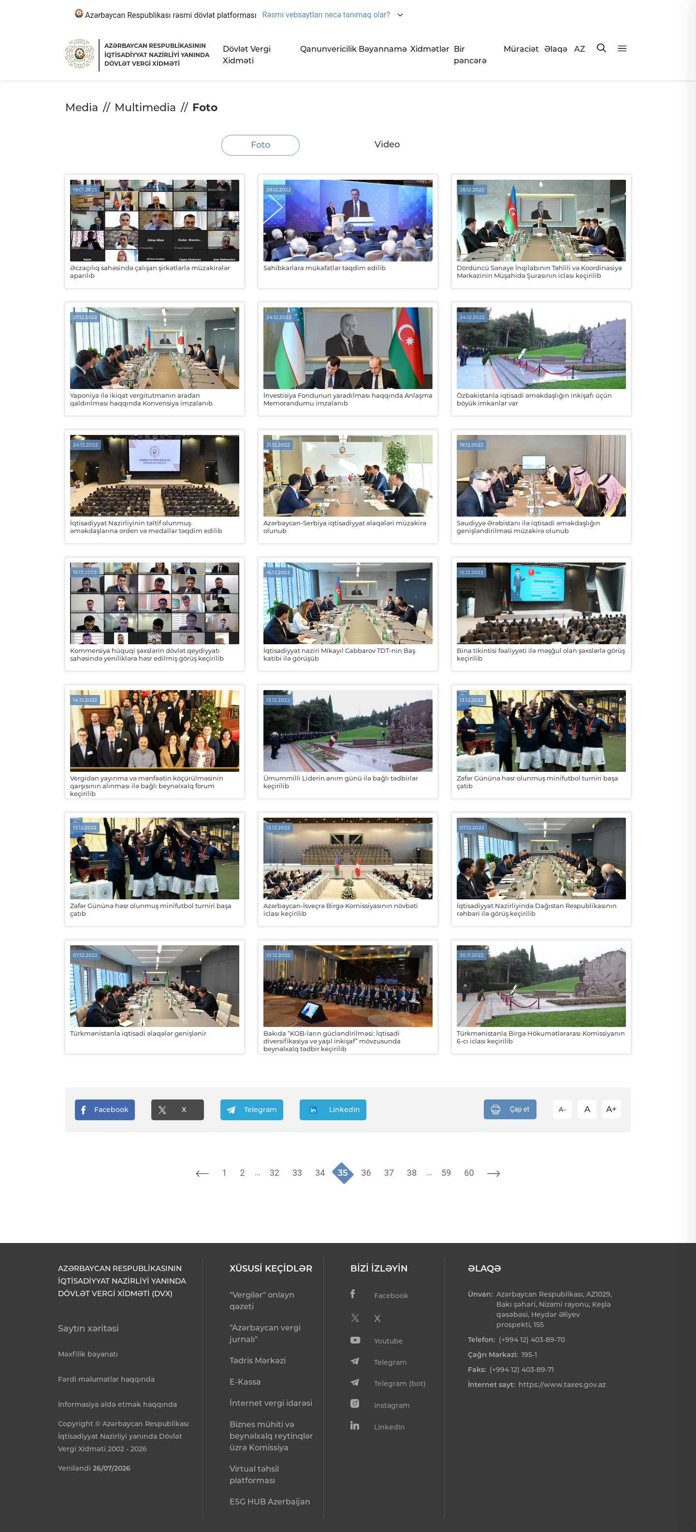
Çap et (510, 1109)
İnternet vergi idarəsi (271, 1403)
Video (387, 144)
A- (562, 1109)
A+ (611, 1109)
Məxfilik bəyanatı (88, 1354)
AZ (579, 49)
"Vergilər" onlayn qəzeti (262, 1300)
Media (81, 107)
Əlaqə (555, 49)
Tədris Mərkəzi (258, 1360)
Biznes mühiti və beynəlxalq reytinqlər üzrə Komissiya (271, 1436)
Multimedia (145, 107)
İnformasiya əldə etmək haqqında (117, 1404)
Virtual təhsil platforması (254, 1474)
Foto (260, 145)
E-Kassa (245, 1382)
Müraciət (520, 49)
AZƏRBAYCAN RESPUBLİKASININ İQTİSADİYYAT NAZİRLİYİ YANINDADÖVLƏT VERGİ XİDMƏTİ (156, 54)
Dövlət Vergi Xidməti (247, 54)
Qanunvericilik (325, 49)
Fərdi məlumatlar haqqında (106, 1379)
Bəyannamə (381, 49)
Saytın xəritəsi (88, 1328)
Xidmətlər (428, 49)
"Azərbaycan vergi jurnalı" (265, 1333)
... (258, 1172)
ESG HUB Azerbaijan (270, 1501)
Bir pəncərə (470, 54)
